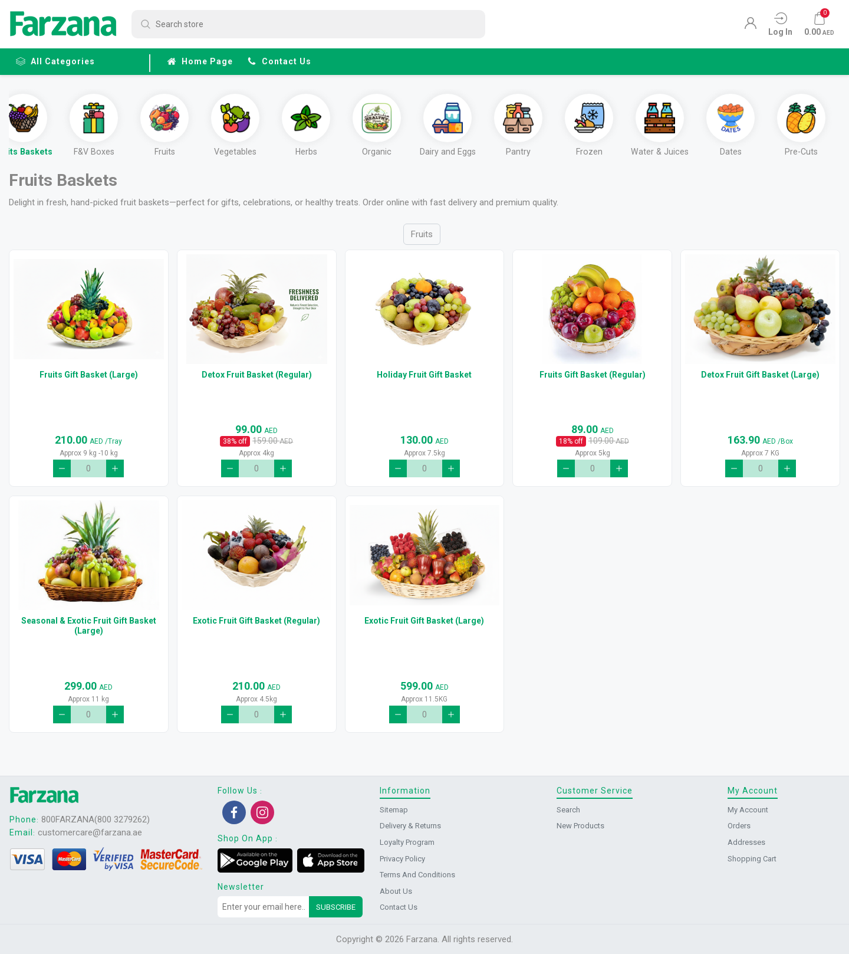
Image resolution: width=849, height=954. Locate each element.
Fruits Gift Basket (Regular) (592, 380)
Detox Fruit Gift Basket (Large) (760, 380)
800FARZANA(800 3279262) (95, 819)
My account (748, 809)
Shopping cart (752, 858)
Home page (200, 61)
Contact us (279, 61)
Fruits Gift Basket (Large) (89, 380)
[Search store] (308, 24)
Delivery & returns (410, 826)
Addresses (746, 842)
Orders (739, 826)
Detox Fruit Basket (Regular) (257, 380)
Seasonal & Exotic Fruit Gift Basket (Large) (88, 631)
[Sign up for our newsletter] (264, 907)
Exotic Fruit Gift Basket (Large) (424, 626)
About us (396, 891)
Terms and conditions (417, 875)
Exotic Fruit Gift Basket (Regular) (256, 626)
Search (568, 809)
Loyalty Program (407, 842)
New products (580, 826)
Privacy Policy (402, 858)
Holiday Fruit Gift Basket (424, 380)
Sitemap (394, 809)
